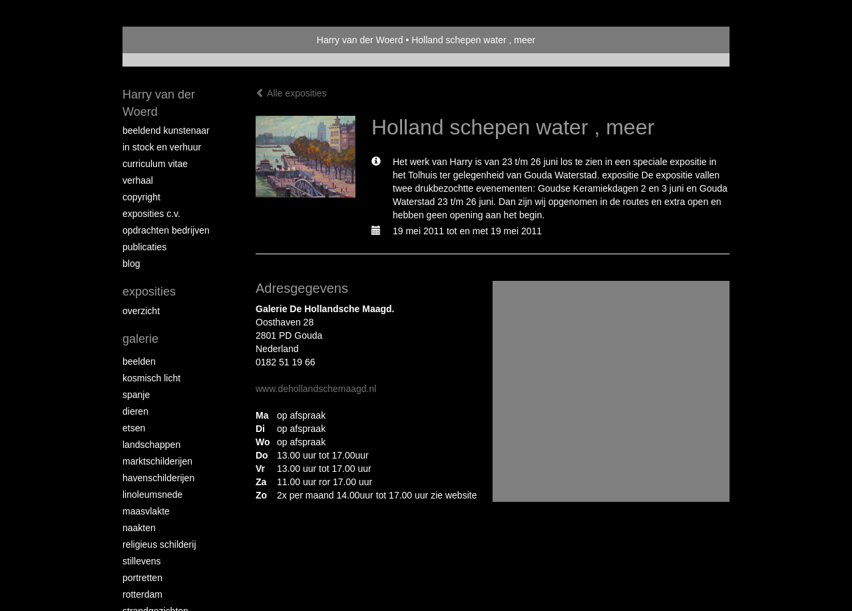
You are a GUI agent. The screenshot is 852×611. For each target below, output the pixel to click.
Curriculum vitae (155, 163)
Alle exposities (291, 93)
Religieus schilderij (159, 544)
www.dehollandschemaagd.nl (316, 388)
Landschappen (151, 444)
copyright (141, 197)
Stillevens (141, 561)
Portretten (142, 577)
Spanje (136, 394)
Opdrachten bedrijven (166, 230)
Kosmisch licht (151, 378)
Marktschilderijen (157, 461)
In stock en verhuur (161, 147)
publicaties (144, 247)
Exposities (149, 291)
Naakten (139, 527)
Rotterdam (142, 594)
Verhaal (137, 180)
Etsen (133, 428)
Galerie (140, 338)
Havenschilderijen (158, 478)
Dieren (135, 411)
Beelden (139, 361)
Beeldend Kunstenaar (166, 130)
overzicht (141, 311)
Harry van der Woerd (360, 40)
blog (131, 263)
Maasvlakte (146, 511)
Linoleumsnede (152, 494)
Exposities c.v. (151, 213)
